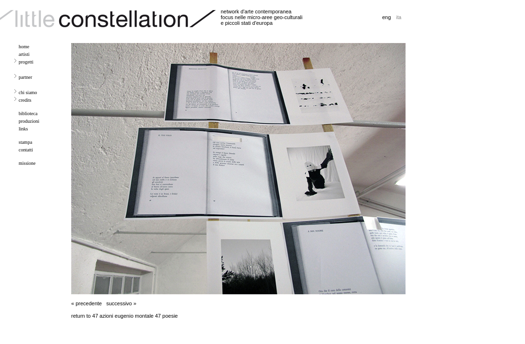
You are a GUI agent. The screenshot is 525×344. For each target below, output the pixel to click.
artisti (24, 54)
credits (25, 100)
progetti (26, 61)
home (24, 46)
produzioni (29, 121)
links (23, 128)
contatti (26, 149)
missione (27, 163)
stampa (25, 142)
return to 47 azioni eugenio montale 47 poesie (124, 316)
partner (25, 77)
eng (386, 17)
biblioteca (28, 113)
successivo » (121, 303)
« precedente (86, 303)
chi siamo (28, 92)
